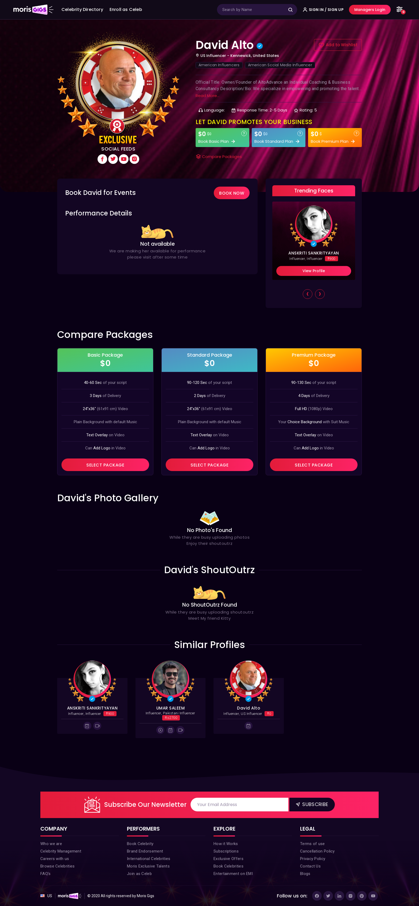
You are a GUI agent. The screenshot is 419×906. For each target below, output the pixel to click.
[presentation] (307, 294)
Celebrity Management (60, 851)
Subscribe (311, 804)
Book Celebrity (140, 843)
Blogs (305, 873)
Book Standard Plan (277, 141)
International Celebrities (148, 858)
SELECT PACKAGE (105, 465)
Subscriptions (226, 851)
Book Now (231, 193)
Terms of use (312, 843)
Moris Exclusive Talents (148, 866)
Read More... (207, 95)
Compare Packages (219, 156)
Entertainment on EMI (233, 873)
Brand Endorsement (145, 851)
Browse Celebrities (57, 866)
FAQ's (45, 873)
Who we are (51, 843)
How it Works (226, 843)
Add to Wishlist (338, 45)
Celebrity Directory (82, 9)
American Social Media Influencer (280, 65)
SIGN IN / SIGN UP (323, 9)
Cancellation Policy (317, 851)
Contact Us (310, 866)
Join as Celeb (139, 873)
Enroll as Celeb (126, 9)
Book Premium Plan (333, 141)
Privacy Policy (312, 858)
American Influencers (219, 65)
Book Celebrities (228, 866)
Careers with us (54, 858)
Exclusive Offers (228, 858)
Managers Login (369, 9)
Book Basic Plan (217, 141)
